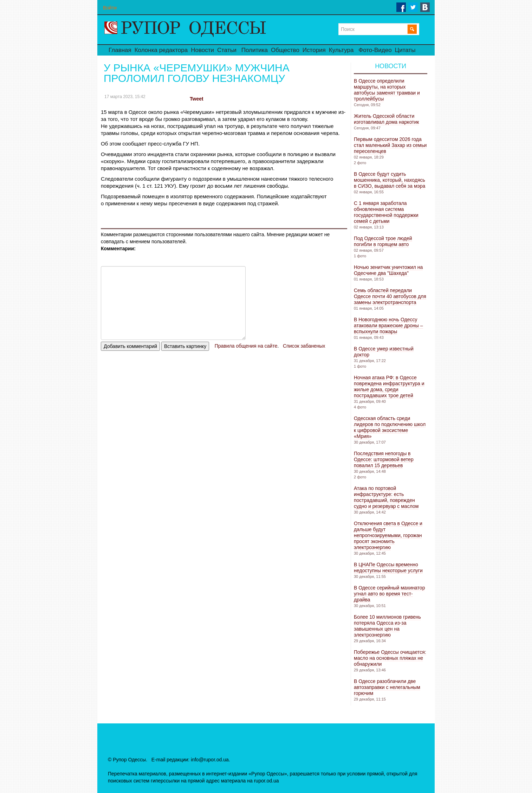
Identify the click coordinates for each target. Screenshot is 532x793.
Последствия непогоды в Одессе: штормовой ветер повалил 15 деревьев (384, 459)
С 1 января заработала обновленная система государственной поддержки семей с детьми (386, 212)
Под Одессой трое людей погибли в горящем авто (383, 241)
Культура (341, 50)
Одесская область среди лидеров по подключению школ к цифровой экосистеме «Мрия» (390, 427)
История (314, 50)
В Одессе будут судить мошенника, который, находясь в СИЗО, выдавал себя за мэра (389, 180)
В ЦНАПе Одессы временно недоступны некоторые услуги (388, 567)
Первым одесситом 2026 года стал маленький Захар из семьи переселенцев (390, 145)
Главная (120, 50)
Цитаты (405, 50)
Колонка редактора (161, 50)
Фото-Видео (374, 50)
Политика (254, 50)
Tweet (196, 99)
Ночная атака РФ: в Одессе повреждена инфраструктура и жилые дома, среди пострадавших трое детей (389, 386)
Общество (285, 50)
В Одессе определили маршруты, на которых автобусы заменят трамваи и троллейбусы (387, 90)
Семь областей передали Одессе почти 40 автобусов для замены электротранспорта (390, 296)
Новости (202, 50)
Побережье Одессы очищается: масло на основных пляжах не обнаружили (390, 658)
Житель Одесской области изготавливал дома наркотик (386, 119)
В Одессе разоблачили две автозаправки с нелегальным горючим (387, 687)
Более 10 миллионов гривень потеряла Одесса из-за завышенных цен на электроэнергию (387, 626)
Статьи (226, 50)
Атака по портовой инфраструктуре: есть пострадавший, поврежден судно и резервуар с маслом (386, 497)
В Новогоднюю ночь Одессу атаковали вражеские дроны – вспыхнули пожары (388, 325)
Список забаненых (304, 346)
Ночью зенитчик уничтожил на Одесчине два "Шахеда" (388, 270)
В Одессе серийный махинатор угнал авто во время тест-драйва (389, 593)
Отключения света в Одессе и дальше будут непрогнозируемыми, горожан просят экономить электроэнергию (388, 535)
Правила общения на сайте (246, 346)
